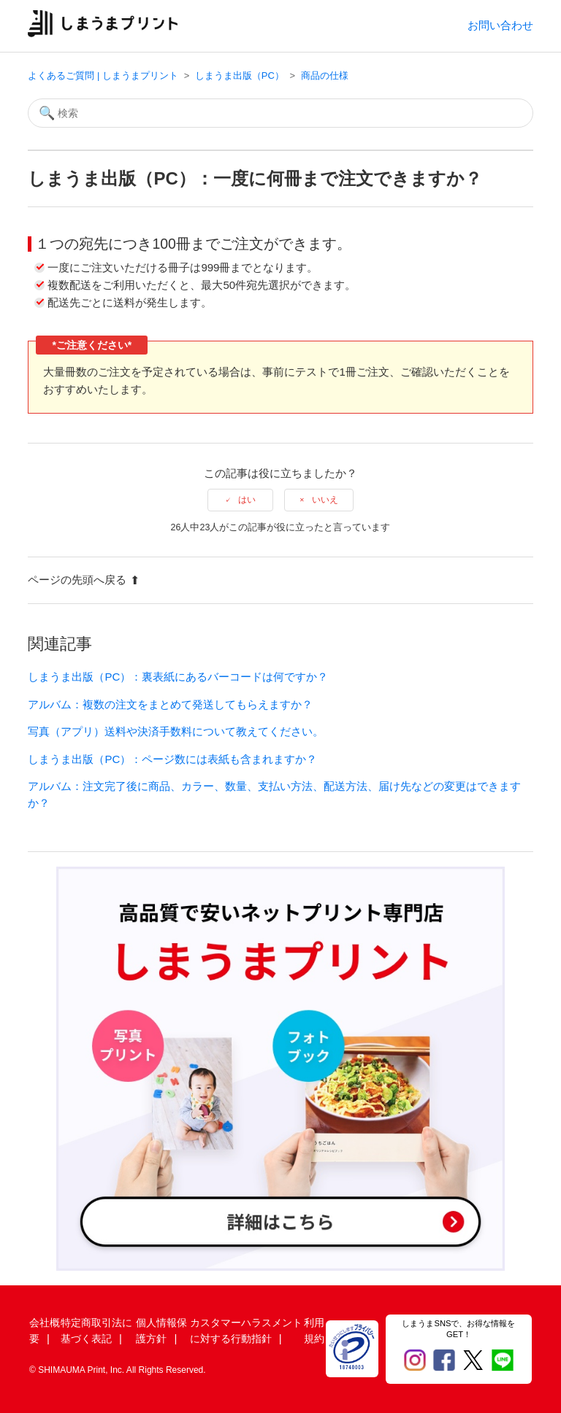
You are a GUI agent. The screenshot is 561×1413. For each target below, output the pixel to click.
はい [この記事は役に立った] (247, 500)
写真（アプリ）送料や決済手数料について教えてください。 (176, 731)
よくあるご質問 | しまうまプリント (103, 75)
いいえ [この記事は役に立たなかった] (325, 500)
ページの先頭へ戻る (84, 579)
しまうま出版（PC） (239, 75)
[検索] (280, 113)
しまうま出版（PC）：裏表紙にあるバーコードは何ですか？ (178, 676)
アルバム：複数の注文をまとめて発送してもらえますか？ (170, 704)
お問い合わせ (500, 25)
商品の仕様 (324, 75)
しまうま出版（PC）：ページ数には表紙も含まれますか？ (172, 759)
